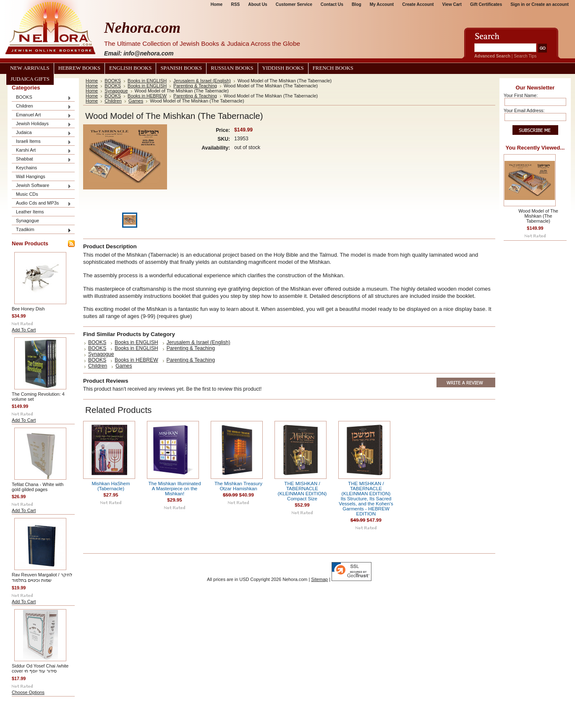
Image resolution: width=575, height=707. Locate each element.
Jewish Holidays (41, 124)
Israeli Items (41, 142)
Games (135, 100)
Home (216, 4)
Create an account (550, 4)
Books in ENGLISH (147, 80)
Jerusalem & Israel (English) (202, 80)
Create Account (418, 4)
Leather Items (30, 211)
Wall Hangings (30, 176)
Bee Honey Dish (28, 308)
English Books (130, 68)
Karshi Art (41, 150)
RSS (235, 4)
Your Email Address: (524, 110)
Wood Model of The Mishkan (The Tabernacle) (538, 215)
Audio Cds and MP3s (41, 203)
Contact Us (332, 4)
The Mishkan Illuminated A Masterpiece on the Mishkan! (174, 488)
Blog (356, 4)
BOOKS (41, 98)
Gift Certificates (486, 4)
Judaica (41, 133)
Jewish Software (41, 186)
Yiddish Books (283, 68)
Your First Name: (521, 95)
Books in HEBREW (147, 95)
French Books (333, 68)
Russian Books (232, 68)
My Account (382, 4)
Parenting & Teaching (195, 85)
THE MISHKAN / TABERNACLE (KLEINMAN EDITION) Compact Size (302, 491)
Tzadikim (41, 230)
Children (41, 106)
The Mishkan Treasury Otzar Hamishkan (238, 486)
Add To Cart (24, 329)
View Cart (452, 4)
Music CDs (27, 194)
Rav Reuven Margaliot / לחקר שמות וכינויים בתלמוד (42, 577)
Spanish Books (181, 68)
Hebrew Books (79, 68)
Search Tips (525, 56)
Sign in (517, 4)
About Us (257, 4)
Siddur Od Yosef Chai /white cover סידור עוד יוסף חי (40, 668)
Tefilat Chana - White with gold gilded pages (37, 487)
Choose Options (28, 692)
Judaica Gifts (30, 79)
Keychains (26, 167)
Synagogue (27, 220)
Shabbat (41, 159)
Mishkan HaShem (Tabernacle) (110, 486)
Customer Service (294, 4)
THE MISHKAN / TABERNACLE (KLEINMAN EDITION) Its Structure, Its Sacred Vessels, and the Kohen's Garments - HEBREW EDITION (366, 498)
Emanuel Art (41, 115)
